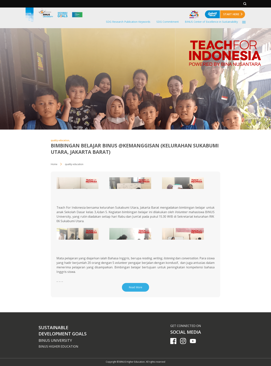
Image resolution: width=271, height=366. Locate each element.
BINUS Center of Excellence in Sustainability (211, 21)
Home (54, 164)
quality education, (60, 140)
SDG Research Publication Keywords (128, 21)
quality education (74, 164)
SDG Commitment (167, 21)
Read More (135, 287)
